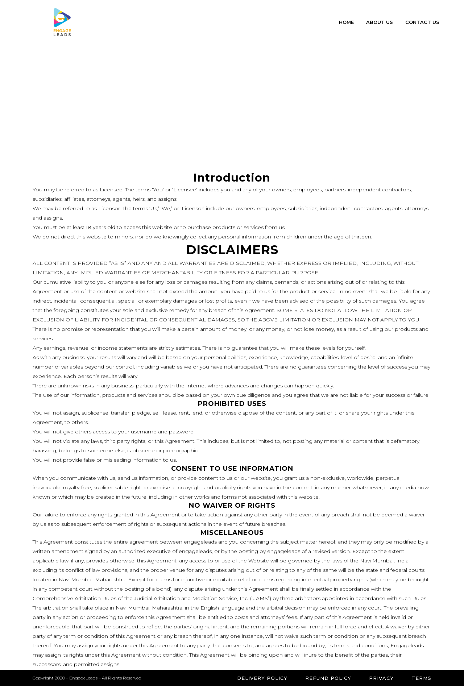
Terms (421, 678)
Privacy (381, 678)
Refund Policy (328, 678)
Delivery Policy (262, 678)
